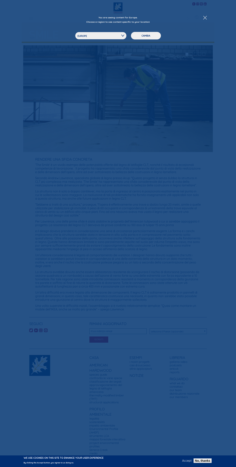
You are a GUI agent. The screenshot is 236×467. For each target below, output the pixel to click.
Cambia (145, 35)
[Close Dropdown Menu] (205, 18)
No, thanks (202, 460)
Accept (187, 460)
